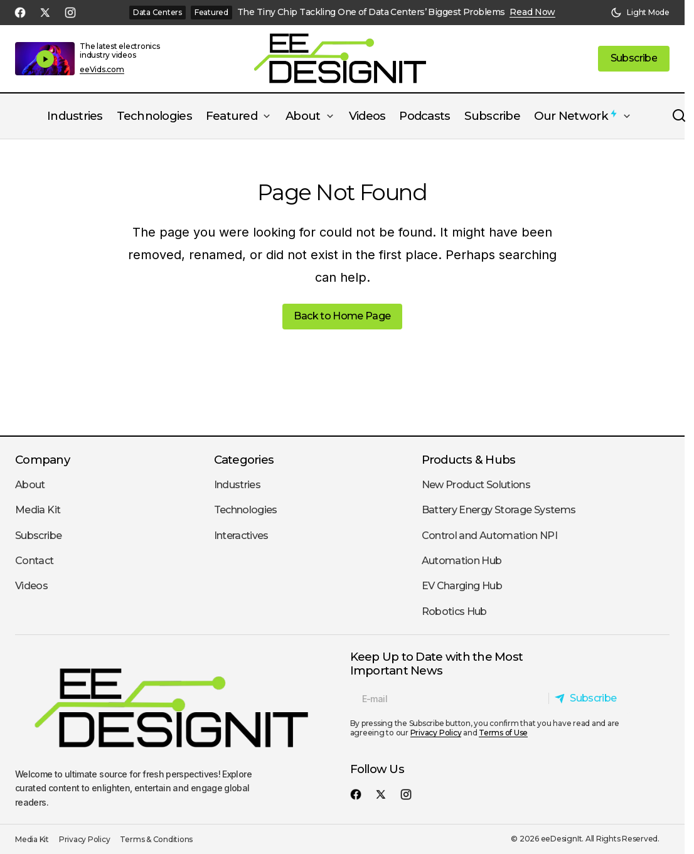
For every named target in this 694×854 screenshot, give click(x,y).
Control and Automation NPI (489, 536)
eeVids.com (102, 69)
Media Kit (37, 510)
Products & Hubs (469, 459)
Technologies (245, 510)
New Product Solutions (476, 485)
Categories (244, 459)
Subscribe (38, 536)
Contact (34, 561)
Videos (31, 586)
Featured (211, 12)
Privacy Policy (436, 732)
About (30, 485)
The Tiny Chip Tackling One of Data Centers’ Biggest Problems (370, 12)
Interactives (241, 536)
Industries (237, 485)
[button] (640, 12)
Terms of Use (503, 732)
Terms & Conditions (156, 839)
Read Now (532, 12)
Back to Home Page (342, 316)
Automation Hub (462, 561)
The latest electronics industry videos (120, 50)
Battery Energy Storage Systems (499, 510)
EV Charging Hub (462, 586)
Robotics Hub (454, 611)
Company (42, 459)
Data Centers (157, 12)
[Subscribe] (588, 698)
